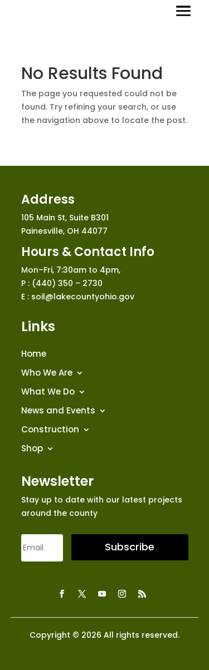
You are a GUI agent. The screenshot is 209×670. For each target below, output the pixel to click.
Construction (50, 430)
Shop (32, 449)
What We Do (48, 392)
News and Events (58, 411)
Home (33, 354)
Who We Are (46, 373)
